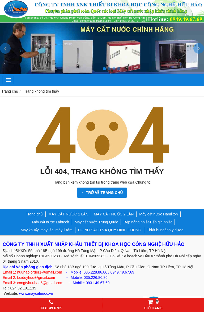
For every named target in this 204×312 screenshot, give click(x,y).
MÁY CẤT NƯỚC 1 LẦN (68, 214)
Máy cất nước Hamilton (158, 214)
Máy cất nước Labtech (50, 222)
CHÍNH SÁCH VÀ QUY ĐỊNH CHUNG (109, 230)
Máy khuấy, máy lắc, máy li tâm (47, 230)
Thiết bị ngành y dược (165, 230)
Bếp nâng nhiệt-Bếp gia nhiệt (148, 222)
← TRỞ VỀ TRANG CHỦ (102, 192)
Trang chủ (34, 214)
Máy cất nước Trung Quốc (96, 222)
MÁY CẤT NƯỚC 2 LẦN (114, 214)
